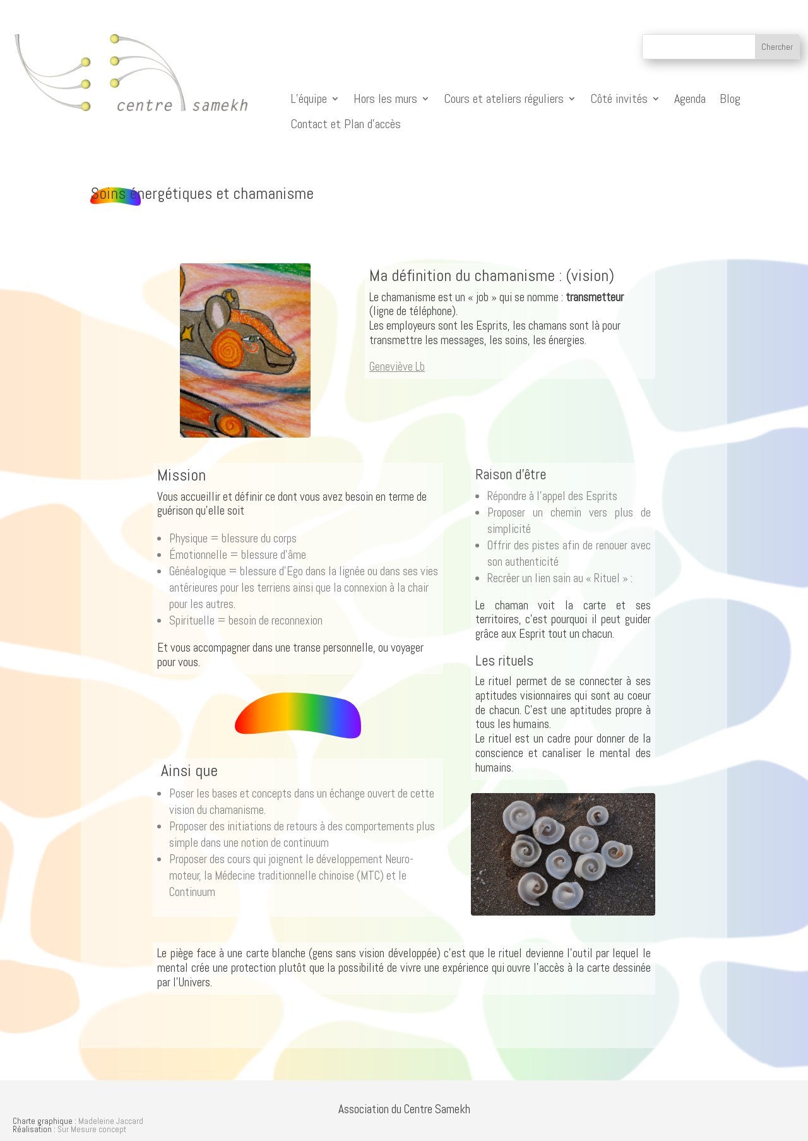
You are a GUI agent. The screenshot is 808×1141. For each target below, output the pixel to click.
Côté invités (619, 99)
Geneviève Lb (397, 366)
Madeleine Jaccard (110, 1121)
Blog (730, 99)
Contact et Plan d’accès (345, 124)
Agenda (690, 99)
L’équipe (308, 99)
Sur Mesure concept (91, 1129)
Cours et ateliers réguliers (504, 99)
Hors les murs (385, 99)
